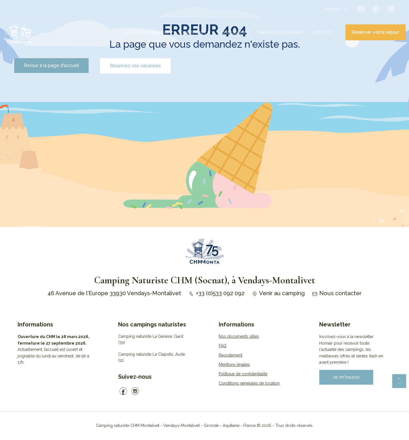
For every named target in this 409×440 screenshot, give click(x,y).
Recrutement (230, 355)
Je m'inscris (346, 377)
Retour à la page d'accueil (51, 65)
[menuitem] (336, 9)
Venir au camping (278, 293)
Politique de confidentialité (243, 374)
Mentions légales (234, 364)
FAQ (222, 345)
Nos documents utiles (239, 336)
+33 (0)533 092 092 (216, 293)
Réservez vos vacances (135, 65)
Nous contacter (337, 293)
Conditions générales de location (249, 383)
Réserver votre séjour (375, 32)
